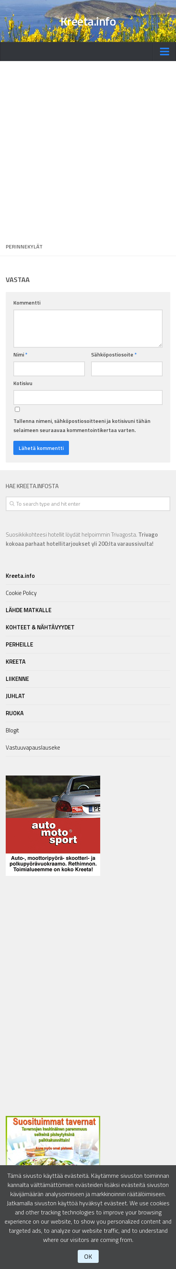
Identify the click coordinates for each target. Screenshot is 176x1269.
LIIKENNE (17, 678)
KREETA (16, 661)
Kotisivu (22, 383)
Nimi (20, 354)
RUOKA (15, 713)
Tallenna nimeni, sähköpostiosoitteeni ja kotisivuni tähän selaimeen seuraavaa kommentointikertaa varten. (81, 425)
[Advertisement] (88, 149)
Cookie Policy (21, 593)
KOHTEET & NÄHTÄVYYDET (40, 627)
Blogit (12, 730)
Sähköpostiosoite (114, 354)
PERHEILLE (19, 644)
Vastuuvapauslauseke (33, 747)
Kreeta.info (88, 21)
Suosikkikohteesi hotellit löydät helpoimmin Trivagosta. (82, 539)
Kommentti (26, 302)
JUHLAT (15, 696)
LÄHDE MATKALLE (28, 610)
